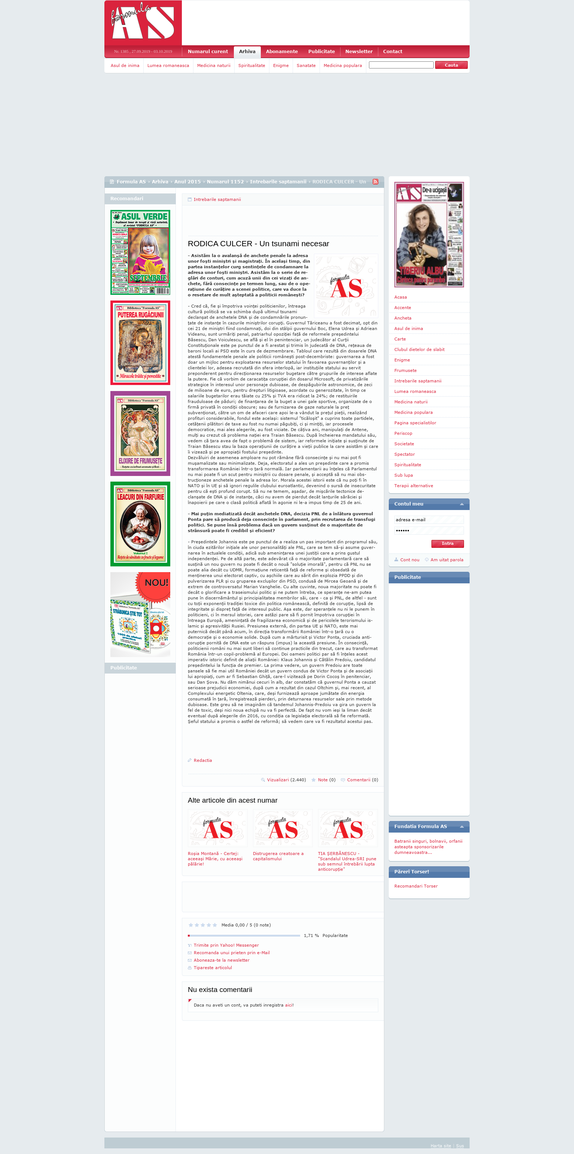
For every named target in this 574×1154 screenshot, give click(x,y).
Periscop (403, 433)
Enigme (281, 65)
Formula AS (131, 181)
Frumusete (405, 370)
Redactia (203, 760)
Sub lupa (403, 475)
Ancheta (403, 317)
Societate (404, 443)
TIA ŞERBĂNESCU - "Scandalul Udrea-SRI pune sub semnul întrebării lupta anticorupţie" (348, 840)
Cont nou (409, 559)
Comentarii (362, 779)
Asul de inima (125, 65)
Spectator (404, 454)
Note (327, 779)
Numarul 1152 (225, 181)
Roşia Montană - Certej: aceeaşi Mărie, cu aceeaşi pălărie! (218, 837)
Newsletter (359, 51)
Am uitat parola (447, 559)
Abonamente (282, 51)
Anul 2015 (187, 181)
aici (288, 1004)
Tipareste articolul (213, 967)
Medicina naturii (213, 65)
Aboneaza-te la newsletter (222, 960)
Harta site (441, 1145)
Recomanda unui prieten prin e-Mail (232, 952)
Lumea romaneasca (168, 65)
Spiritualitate (251, 65)
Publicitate (321, 51)
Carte (400, 338)
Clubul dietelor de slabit (419, 349)
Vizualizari (286, 779)
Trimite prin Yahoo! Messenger (226, 945)
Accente (402, 307)
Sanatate (306, 65)
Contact (392, 51)
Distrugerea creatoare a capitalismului (283, 835)
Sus (460, 1145)
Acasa (400, 296)
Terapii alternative (413, 485)
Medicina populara (343, 65)
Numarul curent (208, 51)
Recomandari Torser (416, 885)
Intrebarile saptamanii (278, 181)
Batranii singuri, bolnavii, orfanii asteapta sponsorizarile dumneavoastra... (428, 847)
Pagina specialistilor (415, 422)
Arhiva (247, 51)
